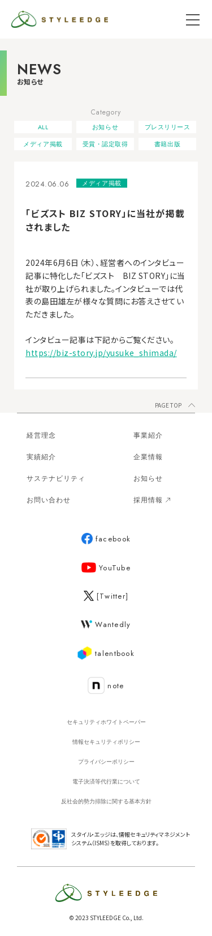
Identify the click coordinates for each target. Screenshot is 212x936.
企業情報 (148, 457)
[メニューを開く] (193, 19)
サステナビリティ (56, 478)
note (106, 686)
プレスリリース (168, 127)
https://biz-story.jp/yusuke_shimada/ (101, 352)
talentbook (106, 653)
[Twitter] (106, 596)
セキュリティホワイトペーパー (106, 722)
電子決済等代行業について (106, 781)
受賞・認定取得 (105, 144)
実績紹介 (41, 457)
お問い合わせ (49, 500)
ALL (43, 127)
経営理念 (41, 435)
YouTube (106, 567)
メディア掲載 (42, 144)
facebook (106, 538)
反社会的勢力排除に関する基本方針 (106, 801)
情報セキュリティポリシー (106, 742)
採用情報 (151, 500)
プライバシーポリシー (106, 761)
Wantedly (106, 624)
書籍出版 (167, 144)
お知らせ (105, 127)
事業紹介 (148, 435)
